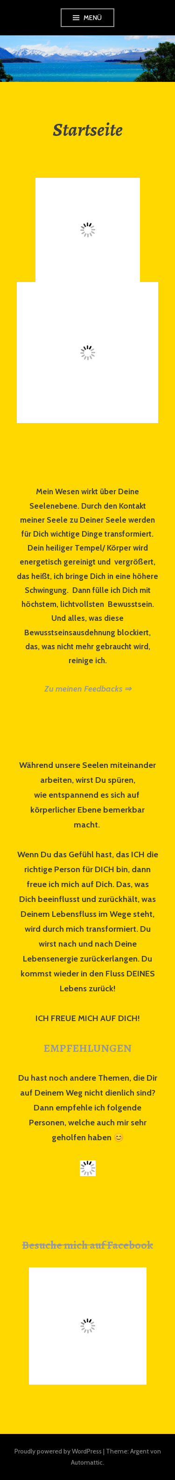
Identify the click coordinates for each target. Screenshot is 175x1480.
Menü (93, 17)
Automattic (87, 1462)
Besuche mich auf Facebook (87, 1245)
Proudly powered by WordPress (58, 1451)
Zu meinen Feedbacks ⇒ (87, 689)
